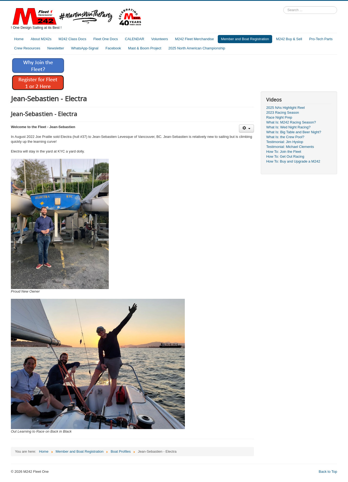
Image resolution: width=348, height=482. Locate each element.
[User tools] (246, 128)
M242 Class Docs (72, 39)
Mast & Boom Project (144, 48)
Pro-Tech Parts (321, 39)
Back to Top (328, 472)
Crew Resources (27, 48)
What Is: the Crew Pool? (285, 137)
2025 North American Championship (196, 48)
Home (19, 39)
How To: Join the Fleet (283, 152)
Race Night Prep (279, 117)
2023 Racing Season (282, 112)
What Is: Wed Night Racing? (288, 127)
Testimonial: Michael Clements (290, 147)
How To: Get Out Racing (285, 156)
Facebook (113, 48)
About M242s (41, 39)
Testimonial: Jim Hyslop (284, 142)
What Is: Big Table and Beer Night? (293, 132)
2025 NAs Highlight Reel (285, 108)
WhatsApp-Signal (84, 48)
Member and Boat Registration (245, 39)
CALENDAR (134, 39)
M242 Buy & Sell (289, 39)
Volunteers (159, 39)
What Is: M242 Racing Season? (291, 122)
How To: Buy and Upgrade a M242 (293, 161)
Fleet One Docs (105, 39)
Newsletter (55, 48)
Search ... (283, 6)
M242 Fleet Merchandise (194, 39)
